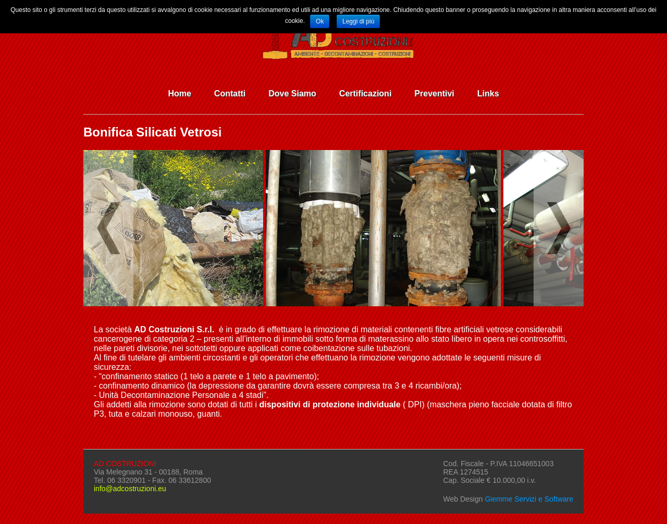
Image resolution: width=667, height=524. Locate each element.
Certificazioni (365, 93)
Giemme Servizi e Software (529, 499)
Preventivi (434, 93)
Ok (320, 21)
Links (488, 93)
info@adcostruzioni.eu (130, 488)
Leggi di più (358, 21)
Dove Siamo (292, 93)
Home (179, 93)
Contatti (229, 93)
